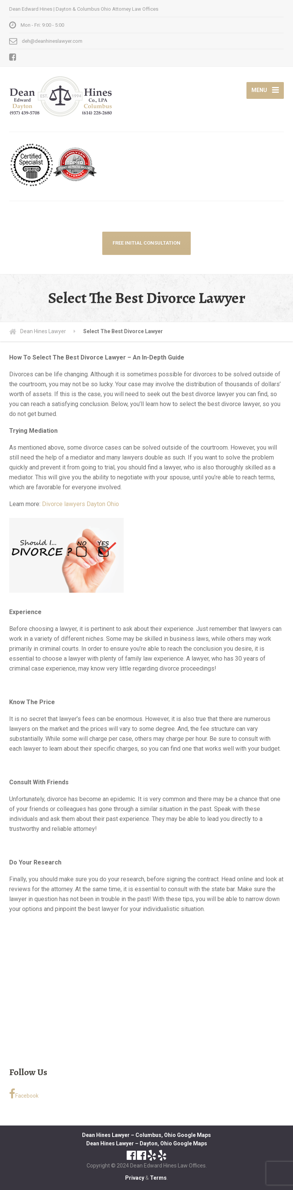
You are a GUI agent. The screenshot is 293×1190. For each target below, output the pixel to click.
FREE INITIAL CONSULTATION (146, 243)
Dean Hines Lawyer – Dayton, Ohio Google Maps (146, 1143)
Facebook (24, 1093)
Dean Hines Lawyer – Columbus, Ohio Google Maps (146, 1135)
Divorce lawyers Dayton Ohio (80, 504)
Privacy (134, 1178)
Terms (158, 1178)
